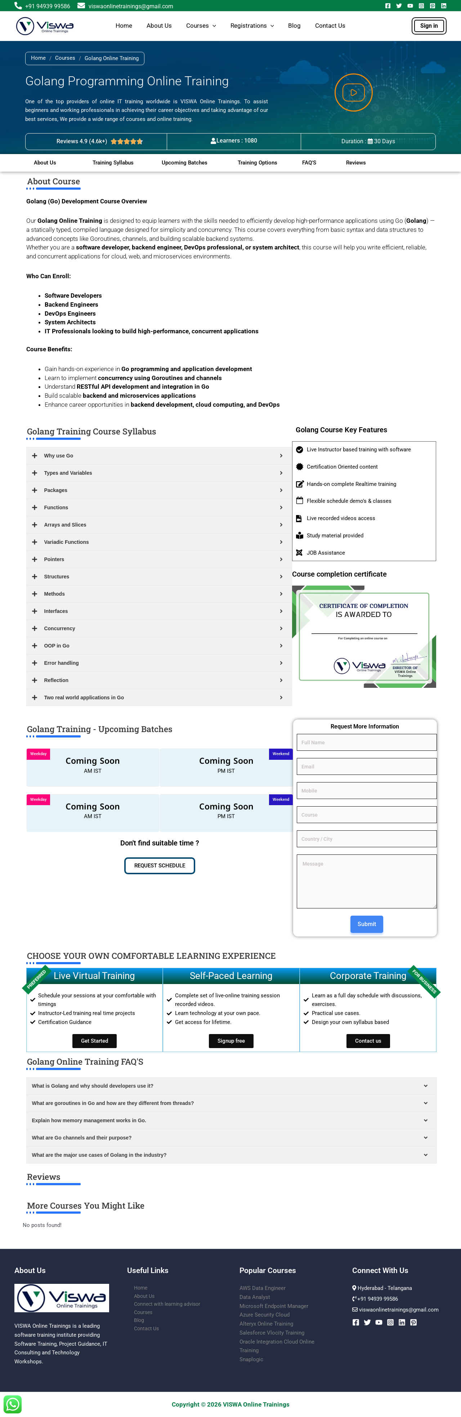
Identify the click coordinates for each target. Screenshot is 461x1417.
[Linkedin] (444, 6)
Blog (294, 25)
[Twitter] (399, 6)
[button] (212, 26)
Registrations (252, 26)
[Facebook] (388, 6)
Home (124, 25)
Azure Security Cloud (265, 1315)
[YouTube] (410, 6)
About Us (159, 25)
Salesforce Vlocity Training (272, 1333)
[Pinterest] (432, 6)
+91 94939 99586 (47, 6)
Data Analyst (255, 1297)
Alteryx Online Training (266, 1324)
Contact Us (330, 25)
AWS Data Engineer (263, 1288)
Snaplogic (251, 1359)
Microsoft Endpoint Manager (274, 1306)
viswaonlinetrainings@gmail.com (125, 6)
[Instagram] (421, 6)
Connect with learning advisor (162, 1306)
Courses (201, 26)
